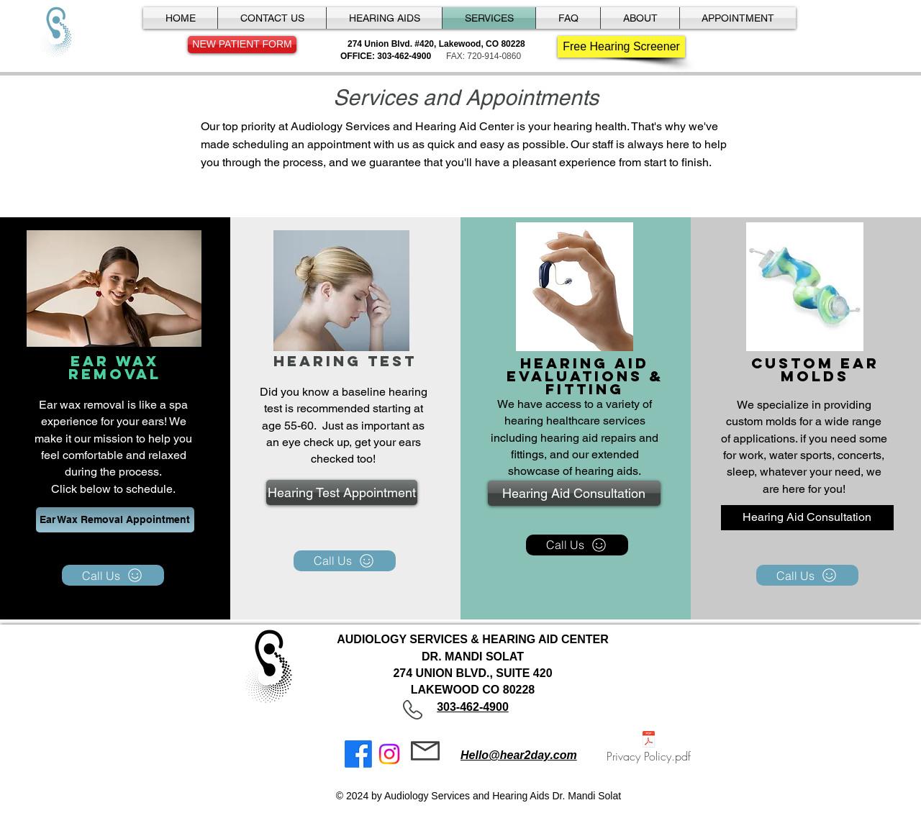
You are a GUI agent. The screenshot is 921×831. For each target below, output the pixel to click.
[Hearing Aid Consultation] (574, 493)
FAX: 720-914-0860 (483, 56)
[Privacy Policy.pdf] (648, 749)
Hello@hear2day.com (518, 755)
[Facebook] (358, 754)
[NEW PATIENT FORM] (242, 44)
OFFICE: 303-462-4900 (385, 56)
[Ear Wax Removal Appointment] (115, 519)
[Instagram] (389, 754)
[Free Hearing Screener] (621, 47)
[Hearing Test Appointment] (341, 492)
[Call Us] (113, 575)
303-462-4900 (473, 707)
